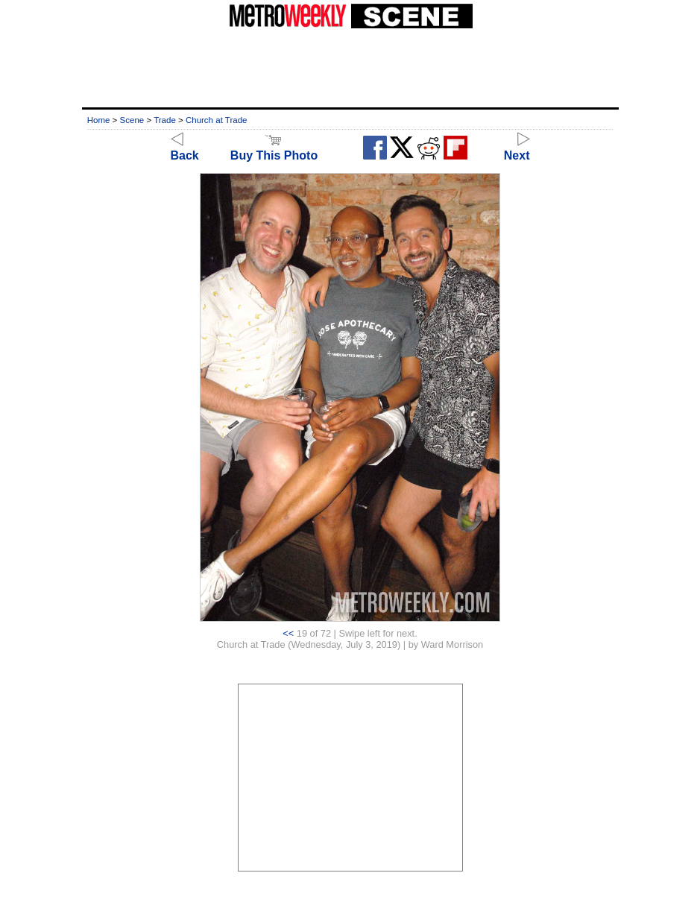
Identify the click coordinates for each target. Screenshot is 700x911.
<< (288, 633)
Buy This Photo (274, 149)
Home (98, 120)
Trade (165, 120)
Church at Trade (216, 120)
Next (517, 149)
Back (185, 149)
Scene (132, 120)
